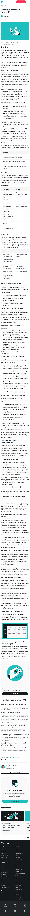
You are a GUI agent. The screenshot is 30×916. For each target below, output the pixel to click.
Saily (2, 867)
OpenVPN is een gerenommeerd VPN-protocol (12, 175)
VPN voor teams (4, 892)
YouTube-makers (18, 869)
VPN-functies (3, 874)
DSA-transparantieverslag (20, 859)
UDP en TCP (20, 179)
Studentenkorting (18, 871)
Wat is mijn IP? (17, 883)
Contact (16, 861)
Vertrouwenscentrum (19, 853)
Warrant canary (18, 857)
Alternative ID (3, 851)
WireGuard (3, 145)
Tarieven (2, 859)
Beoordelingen (3, 883)
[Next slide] (28, 837)
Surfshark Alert (3, 853)
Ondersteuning (18, 897)
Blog (3, 823)
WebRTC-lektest (18, 889)
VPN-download (3, 885)
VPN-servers (3, 878)
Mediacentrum (18, 851)
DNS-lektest (17, 887)
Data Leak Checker (18, 891)
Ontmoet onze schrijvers (15, 772)
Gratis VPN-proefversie (5, 887)
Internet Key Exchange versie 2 (8, 237)
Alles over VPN (9, 823)
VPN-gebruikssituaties (5, 876)
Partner (16, 867)
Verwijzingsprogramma (19, 875)
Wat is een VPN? (4, 872)
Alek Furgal (6, 16)
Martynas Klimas (6, 830)
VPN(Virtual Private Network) (14, 52)
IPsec (24, 237)
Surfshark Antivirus (4, 855)
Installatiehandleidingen (19, 899)
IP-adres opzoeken (18, 885)
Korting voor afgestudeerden (20, 873)
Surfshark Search (4, 857)
